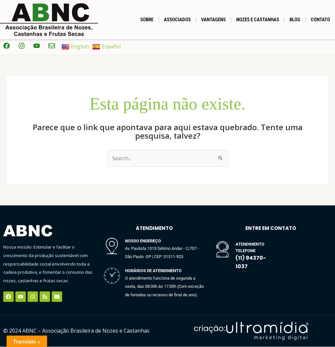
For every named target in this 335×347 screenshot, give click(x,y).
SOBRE (146, 20)
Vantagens (213, 20)
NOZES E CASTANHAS (257, 20)
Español (106, 46)
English (75, 46)
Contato (320, 20)
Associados (177, 20)
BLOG (295, 20)
